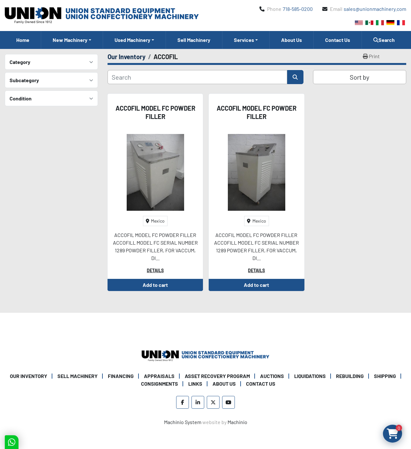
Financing (121, 376)
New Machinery (70, 40)
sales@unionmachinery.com (375, 9)
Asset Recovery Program (217, 376)
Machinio (237, 422)
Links (195, 384)
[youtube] (228, 402)
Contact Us (337, 40)
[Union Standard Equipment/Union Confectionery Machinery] (205, 355)
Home (22, 40)
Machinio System (182, 422)
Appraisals (159, 376)
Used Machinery (132, 40)
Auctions (272, 376)
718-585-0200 (298, 9)
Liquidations (310, 376)
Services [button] (244, 40)
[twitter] (213, 402)
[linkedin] (197, 402)
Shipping (385, 376)
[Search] (197, 77)
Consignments (159, 384)
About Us (291, 40)
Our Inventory (28, 376)
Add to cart (155, 285)
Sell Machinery (193, 40)
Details (155, 270)
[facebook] (182, 402)
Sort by (359, 77)
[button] (72, 40)
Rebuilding (350, 376)
